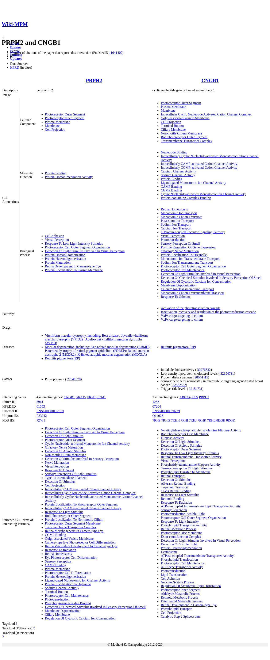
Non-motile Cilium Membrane (181, 133)
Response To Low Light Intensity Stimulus (74, 243)
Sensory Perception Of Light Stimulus (70, 474)
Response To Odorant (175, 296)
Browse (15, 47)
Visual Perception (57, 239)
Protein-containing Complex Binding (186, 198)
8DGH (220, 420)
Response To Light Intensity (180, 521)
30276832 (204, 369)
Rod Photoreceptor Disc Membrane (185, 434)
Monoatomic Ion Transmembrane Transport (190, 258)
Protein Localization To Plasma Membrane (74, 270)
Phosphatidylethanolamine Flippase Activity (191, 464)
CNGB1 (210, 80)
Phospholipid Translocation (179, 559)
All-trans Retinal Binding (178, 483)
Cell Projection (55, 129)
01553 (40, 406)
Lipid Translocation (174, 574)
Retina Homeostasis (174, 209)
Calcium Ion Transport (176, 228)
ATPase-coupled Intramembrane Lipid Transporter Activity (201, 506)
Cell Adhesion (54, 236)
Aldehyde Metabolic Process (180, 593)
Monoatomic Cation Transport (181, 217)
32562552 (179, 385)
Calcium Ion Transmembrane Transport (187, 289)
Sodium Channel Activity (178, 175)
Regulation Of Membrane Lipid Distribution (191, 586)
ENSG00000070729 (166, 411)
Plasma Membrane (57, 122)
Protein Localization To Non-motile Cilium (74, 519)
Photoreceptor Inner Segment (65, 118)
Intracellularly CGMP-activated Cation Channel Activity (199, 167)
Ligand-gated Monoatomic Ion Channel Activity (193, 182)
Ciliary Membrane (173, 129)
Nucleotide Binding (174, 152)
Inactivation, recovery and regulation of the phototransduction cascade (208, 312)
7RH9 (156, 420)
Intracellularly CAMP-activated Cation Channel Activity (199, 163)
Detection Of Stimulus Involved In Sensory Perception (82, 459)
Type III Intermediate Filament (65, 478)
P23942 (41, 415)
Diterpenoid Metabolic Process (181, 601)
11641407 (115, 52)
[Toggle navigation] (3, 37)
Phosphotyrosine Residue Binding (68, 603)
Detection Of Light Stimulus (64, 436)
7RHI (184, 420)
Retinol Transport (172, 476)
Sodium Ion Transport (175, 224)
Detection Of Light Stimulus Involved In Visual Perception (85, 251)
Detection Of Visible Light (179, 544)
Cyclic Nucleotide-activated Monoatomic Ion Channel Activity (203, 194)
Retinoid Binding (172, 498)
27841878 (74, 379)
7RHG (165, 420)
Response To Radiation (60, 550)
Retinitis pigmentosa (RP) (62, 358)
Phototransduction (173, 239)
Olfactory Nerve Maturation (179, 251)
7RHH (175, 420)
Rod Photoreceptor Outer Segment (184, 137)
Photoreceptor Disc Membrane (181, 533)
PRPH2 (94, 80)
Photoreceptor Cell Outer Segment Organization (77, 247)
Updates (16, 58)
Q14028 (157, 415)
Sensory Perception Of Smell (180, 243)
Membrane (52, 125)
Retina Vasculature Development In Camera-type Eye (81, 546)
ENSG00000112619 (50, 411)
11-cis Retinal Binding (176, 491)
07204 (156, 406)
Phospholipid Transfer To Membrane (185, 472)
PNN (194, 397)
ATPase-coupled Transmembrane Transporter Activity (197, 555)
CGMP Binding (171, 190)
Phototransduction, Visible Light (183, 514)
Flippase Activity (172, 438)
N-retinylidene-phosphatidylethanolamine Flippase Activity (201, 430)
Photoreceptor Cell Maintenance (182, 270)
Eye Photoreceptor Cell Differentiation (71, 557)
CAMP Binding (171, 186)
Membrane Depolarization (178, 285)
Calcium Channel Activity (178, 171)
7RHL (211, 420)
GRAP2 (81, 397)
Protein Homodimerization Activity (69, 177)
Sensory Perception (58, 561)
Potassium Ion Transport (177, 220)
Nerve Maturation (57, 462)
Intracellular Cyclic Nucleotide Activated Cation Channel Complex (206, 114)
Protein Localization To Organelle (184, 255)
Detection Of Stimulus (60, 481)
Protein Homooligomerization (65, 255)
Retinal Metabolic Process (178, 529)
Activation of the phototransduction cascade (190, 308)
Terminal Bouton (172, 125)
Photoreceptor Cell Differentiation (68, 573)
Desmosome (169, 552)
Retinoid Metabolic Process (179, 597)
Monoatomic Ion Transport (179, 213)
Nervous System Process (177, 582)
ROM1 (101, 397)
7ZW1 (40, 420)
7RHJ (193, 420)
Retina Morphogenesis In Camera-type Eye (74, 531)
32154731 (227, 373)
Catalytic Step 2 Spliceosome (180, 616)
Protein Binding (55, 173)
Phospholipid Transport (176, 609)
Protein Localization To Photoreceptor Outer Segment (81, 504)
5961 (39, 402)
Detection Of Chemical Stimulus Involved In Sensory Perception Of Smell (211, 277)
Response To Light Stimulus (64, 512)
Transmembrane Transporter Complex (186, 141)
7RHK (201, 420)
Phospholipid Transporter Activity (184, 525)
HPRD (14, 67)
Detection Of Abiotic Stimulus (65, 451)
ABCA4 (185, 397)
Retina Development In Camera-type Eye (73, 266)
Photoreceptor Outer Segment (65, 114)
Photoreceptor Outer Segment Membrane (72, 523)
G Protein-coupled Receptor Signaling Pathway (193, 232)
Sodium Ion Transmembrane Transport (187, 262)
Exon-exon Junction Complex (181, 536)
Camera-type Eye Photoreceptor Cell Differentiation (80, 542)
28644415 (201, 377)
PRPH (91, 397)
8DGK (230, 420)
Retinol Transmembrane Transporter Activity (191, 457)
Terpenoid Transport (174, 487)
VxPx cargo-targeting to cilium (182, 315)
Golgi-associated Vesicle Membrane (185, 118)
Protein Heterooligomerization (65, 258)
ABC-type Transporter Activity (182, 567)
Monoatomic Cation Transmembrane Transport (192, 293)
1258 (155, 402)
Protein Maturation (57, 262)
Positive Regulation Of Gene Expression (188, 247)
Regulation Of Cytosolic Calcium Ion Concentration (196, 281)
